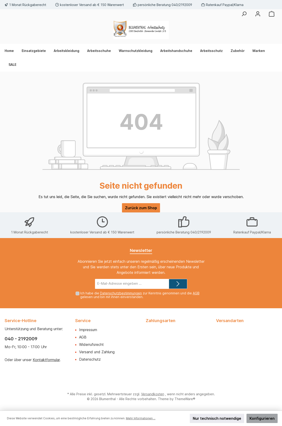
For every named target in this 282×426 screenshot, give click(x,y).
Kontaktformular (46, 359)
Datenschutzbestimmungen (121, 293)
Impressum (88, 329)
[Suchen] (244, 13)
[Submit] (178, 284)
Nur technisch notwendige (217, 418)
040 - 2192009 (21, 338)
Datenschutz (90, 359)
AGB (196, 293)
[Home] (11, 51)
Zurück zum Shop (141, 207)
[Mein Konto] (258, 13)
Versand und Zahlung (97, 352)
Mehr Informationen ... (140, 418)
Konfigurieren (262, 418)
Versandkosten (152, 394)
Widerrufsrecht (91, 344)
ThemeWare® (185, 399)
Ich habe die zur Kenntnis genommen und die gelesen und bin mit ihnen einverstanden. (139, 295)
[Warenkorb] (271, 13)
